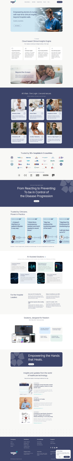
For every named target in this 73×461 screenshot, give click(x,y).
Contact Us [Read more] (12, 444)
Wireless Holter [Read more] (26, 444)
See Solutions (17, 25)
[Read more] (13, 1)
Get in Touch (31, 364)
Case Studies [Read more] (39, 441)
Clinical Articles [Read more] (39, 443)
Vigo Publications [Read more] (40, 444)
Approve (66, 456)
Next (61, 214)
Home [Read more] (12, 441)
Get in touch (36, 201)
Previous (57, 214)
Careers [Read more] (12, 446)
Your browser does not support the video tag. (50, 230)
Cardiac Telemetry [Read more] (27, 441)
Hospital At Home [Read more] (27, 446)
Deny (60, 456)
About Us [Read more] (12, 443)
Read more (38, 394)
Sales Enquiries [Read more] (52, 443)
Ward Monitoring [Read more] (26, 447)
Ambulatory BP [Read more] (26, 443)
